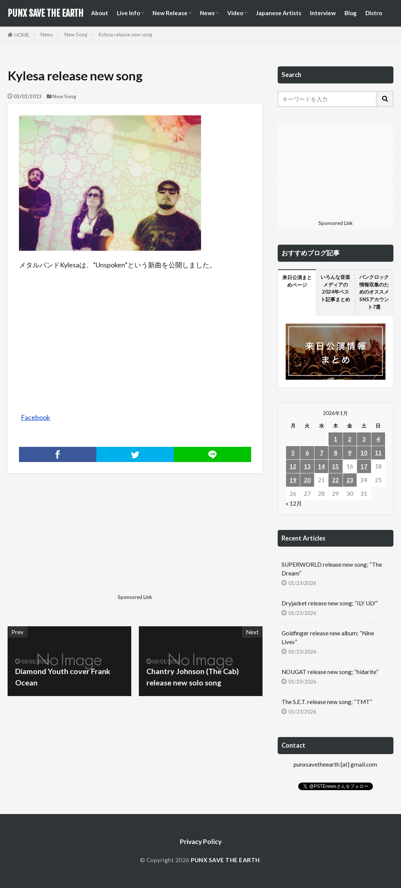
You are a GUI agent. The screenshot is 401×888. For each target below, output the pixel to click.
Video (235, 12)
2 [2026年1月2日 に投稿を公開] (349, 438)
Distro (373, 12)
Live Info (128, 12)
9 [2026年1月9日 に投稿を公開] (349, 452)
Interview (323, 12)
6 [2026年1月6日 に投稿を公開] (307, 452)
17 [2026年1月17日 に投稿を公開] (363, 466)
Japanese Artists (278, 12)
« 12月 (294, 503)
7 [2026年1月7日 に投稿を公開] (321, 452)
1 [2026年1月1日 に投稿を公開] (335, 438)
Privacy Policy (201, 842)
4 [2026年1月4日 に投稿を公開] (378, 438)
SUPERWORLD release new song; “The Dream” (331, 569)
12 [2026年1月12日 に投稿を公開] (292, 466)
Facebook (35, 417)
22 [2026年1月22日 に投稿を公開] (335, 479)
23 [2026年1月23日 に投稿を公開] (349, 479)
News (207, 12)
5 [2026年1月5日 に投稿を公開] (293, 452)
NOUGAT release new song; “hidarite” (329, 671)
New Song (75, 34)
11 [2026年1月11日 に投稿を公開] (378, 452)
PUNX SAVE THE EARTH (45, 13)
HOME (21, 35)
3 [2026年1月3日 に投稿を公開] (364, 438)
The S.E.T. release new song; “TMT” (326, 701)
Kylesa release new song (125, 34)
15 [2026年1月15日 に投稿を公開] (335, 466)
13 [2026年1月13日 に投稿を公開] (307, 466)
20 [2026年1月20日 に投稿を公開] (307, 479)
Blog (350, 12)
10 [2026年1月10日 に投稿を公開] (363, 452)
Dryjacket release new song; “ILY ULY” (329, 603)
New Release (170, 12)
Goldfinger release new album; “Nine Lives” (327, 637)
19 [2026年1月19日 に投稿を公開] (292, 479)
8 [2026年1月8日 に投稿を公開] (335, 452)
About (99, 12)
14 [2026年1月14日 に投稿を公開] (321, 466)
